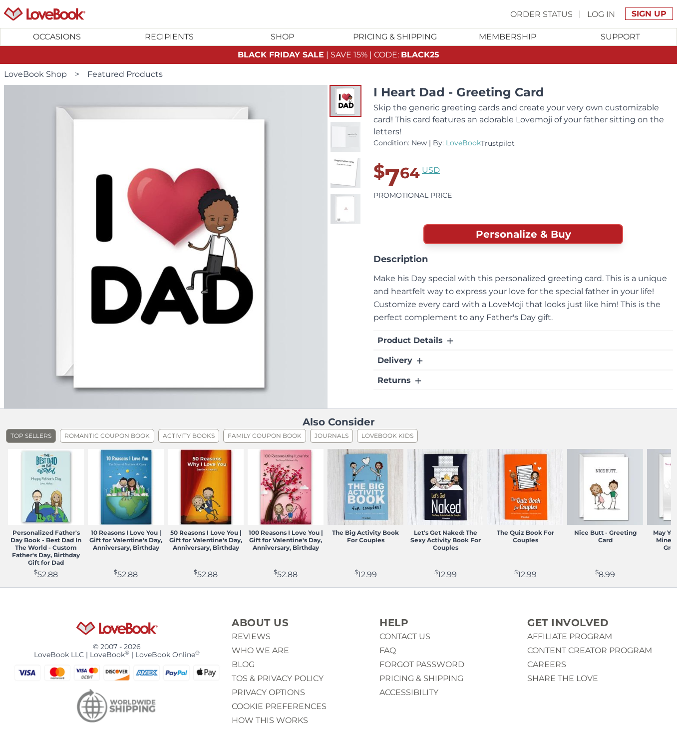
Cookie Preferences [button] (279, 706)
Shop (282, 36)
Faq (387, 650)
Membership (507, 36)
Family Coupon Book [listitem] (265, 435)
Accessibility (408, 692)
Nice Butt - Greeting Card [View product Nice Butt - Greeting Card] (605, 536)
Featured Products (125, 74)
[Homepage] (44, 13)
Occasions (57, 36)
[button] (345, 101)
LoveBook (463, 142)
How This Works (270, 720)
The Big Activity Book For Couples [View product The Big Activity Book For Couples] (365, 536)
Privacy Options (268, 692)
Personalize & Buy (523, 234)
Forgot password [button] (421, 664)
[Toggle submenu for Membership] (507, 36)
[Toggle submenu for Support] (620, 36)
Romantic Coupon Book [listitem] (107, 435)
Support (620, 36)
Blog (243, 664)
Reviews (251, 636)
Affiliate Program (569, 636)
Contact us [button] (404, 636)
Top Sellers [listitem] (30, 435)
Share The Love (562, 678)
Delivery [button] (400, 361)
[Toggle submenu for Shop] (282, 36)
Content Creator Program (589, 650)
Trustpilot (498, 143)
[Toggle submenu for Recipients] (169, 36)
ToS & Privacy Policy (278, 678)
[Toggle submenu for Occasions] (56, 36)
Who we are (260, 650)
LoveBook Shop (35, 74)
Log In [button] (601, 13)
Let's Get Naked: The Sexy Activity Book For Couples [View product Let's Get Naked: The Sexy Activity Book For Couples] (445, 540)
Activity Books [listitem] (189, 435)
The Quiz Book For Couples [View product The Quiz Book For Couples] (525, 536)
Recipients (169, 36)
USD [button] (431, 170)
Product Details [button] (416, 341)
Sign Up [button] (649, 13)
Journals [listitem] (331, 435)
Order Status (541, 13)
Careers (546, 664)
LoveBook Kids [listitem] (387, 435)
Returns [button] (400, 380)
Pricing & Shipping (395, 36)
